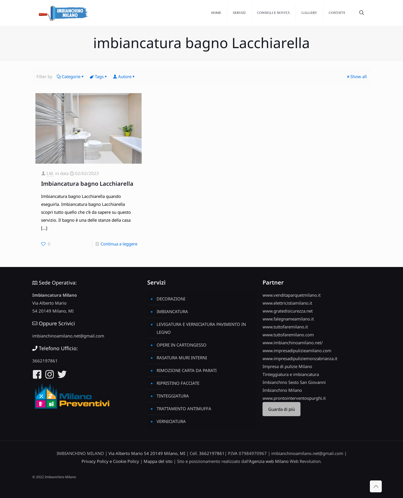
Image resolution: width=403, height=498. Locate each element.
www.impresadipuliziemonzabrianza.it (300, 358)
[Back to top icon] (376, 486)
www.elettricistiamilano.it (287, 303)
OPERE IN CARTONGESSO (181, 345)
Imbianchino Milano (282, 390)
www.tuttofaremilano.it (285, 327)
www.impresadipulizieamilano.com (297, 350)
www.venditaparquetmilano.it (292, 295)
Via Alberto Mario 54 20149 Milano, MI (146, 453)
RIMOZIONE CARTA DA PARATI (187, 370)
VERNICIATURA (171, 421)
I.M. (50, 173)
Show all (356, 76)
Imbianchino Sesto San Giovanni (294, 382)
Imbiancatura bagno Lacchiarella (87, 183)
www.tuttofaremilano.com (288, 334)
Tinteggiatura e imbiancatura (291, 374)
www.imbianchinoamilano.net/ (293, 342)
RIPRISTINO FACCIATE (178, 383)
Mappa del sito (158, 461)
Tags (99, 76)
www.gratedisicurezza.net (288, 311)
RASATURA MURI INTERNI (182, 357)
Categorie (71, 76)
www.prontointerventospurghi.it (294, 398)
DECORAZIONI (171, 299)
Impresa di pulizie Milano (287, 366)
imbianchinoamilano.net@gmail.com (68, 336)
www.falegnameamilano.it (288, 319)
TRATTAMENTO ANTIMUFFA (184, 408)
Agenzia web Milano (269, 461)
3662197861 (45, 361)
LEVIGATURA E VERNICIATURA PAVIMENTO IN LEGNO (201, 328)
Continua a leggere (119, 244)
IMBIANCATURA (172, 311)
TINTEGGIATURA (173, 396)
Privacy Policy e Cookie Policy (110, 461)
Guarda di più (281, 409)
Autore (124, 76)
